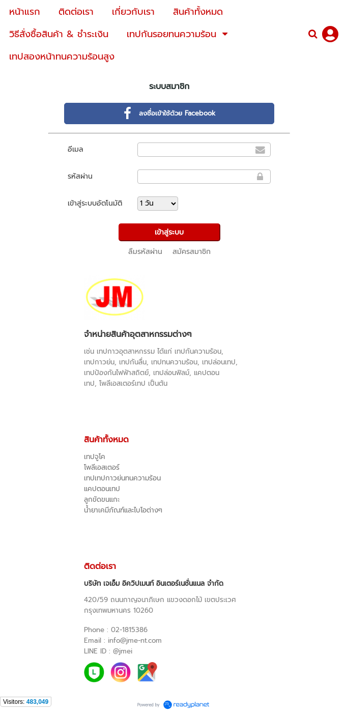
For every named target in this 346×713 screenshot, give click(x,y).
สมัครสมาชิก (191, 251)
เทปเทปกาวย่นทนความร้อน (122, 478)
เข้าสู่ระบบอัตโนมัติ (95, 203)
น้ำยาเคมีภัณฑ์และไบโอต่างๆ (123, 510)
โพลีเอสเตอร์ (102, 467)
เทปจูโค (94, 456)
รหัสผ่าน (80, 176)
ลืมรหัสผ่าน (145, 251)
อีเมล (75, 149)
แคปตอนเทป (102, 488)
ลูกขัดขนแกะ (102, 499)
